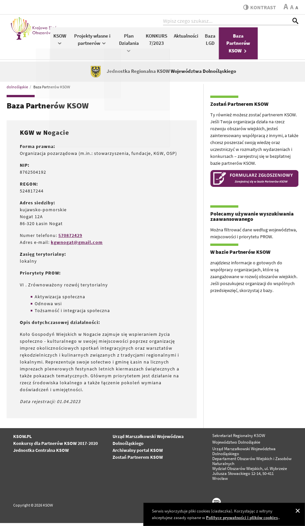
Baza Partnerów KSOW (279, 45)
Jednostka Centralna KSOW (41, 453)
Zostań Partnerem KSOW (138, 460)
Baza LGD (251, 42)
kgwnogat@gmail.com (77, 245)
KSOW (100, 41)
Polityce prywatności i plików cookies (242, 517)
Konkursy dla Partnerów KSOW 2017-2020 (55, 447)
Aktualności (227, 38)
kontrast (258, 7)
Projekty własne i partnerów (133, 42)
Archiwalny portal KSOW (138, 453)
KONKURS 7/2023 (197, 42)
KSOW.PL (22, 440)
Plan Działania (170, 45)
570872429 (70, 239)
